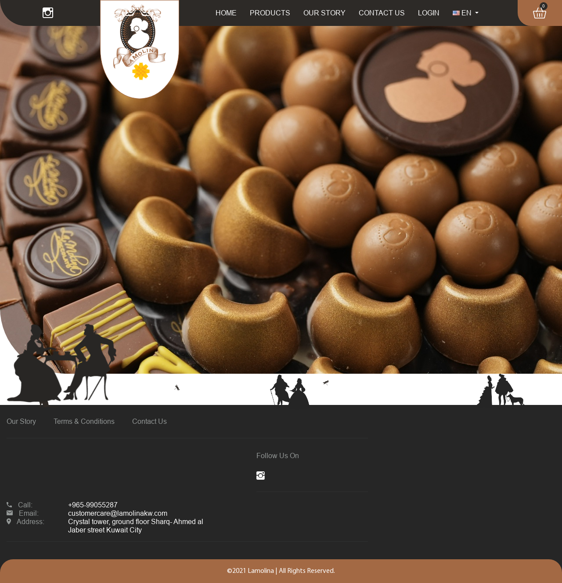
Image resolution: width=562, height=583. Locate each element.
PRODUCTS (270, 13)
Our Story (21, 421)
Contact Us (149, 421)
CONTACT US (382, 13)
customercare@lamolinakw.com (117, 513)
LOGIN (429, 13)
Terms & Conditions (84, 421)
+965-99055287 (93, 505)
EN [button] (463, 13)
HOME (226, 13)
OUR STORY (324, 13)
